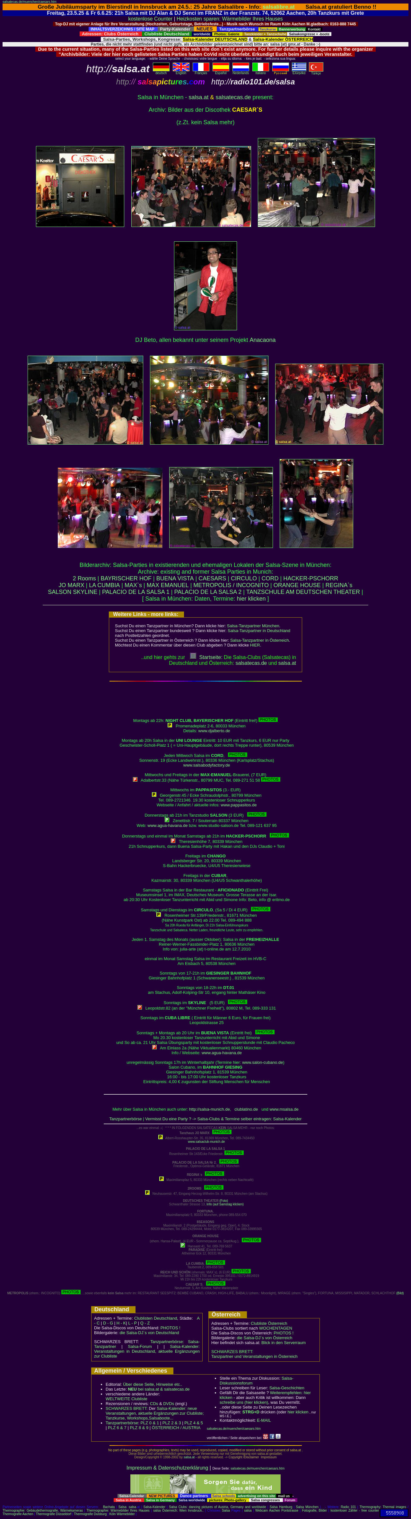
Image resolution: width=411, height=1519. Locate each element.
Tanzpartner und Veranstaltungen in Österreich (254, 1356)
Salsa (122, 1507)
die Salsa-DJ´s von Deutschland (149, 1332)
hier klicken (251, 598)
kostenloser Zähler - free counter (355, 1510)
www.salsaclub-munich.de (206, 1141)
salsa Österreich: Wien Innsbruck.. (178, 1510)
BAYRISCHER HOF (126, 578)
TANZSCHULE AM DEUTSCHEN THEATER (303, 592)
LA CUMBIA (104, 585)
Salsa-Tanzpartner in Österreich (259, 640)
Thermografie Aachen (18, 1514)
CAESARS (212, 578)
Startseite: (206, 657)
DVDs (168, 1403)
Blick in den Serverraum (283, 1342)
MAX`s (133, 585)
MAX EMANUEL (168, 585)
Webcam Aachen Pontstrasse (276, 1510)
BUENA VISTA (175, 578)
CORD (270, 578)
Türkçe (316, 72)
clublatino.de (246, 1109)
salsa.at (198, 97)
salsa (132, 1507)
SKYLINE (85, 592)
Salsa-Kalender (154, 1507)
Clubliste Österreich (269, 1323)
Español (221, 71)
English (181, 71)
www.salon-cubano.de (262, 1062)
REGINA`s (338, 585)
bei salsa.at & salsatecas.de (158, 1389)
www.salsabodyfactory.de (206, 765)
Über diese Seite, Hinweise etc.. (152, 1384)
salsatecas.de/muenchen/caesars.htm (30, 2)
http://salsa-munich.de (209, 1109)
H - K (121, 1323)
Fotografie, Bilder (314, 1510)
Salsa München (307, 1507)
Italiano (260, 71)
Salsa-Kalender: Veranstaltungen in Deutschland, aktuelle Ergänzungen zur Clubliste (147, 1351)
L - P (132, 1323)
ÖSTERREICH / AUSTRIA (176, 1427)
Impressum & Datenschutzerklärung (167, 1468)
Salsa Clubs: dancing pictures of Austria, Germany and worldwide (217, 1507)
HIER (255, 645)
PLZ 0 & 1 (149, 1422)
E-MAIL (264, 1420)
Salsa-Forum (140, 1346)
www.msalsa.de (283, 1109)
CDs (154, 1403)
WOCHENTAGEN (275, 1328)
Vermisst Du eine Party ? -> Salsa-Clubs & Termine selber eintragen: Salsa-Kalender (223, 1118)
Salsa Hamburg (281, 1507)
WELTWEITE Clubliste (126, 1398)
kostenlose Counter (150, 19)
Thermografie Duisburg (90, 1514)
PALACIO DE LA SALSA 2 (208, 592)
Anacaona (263, 340)
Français (201, 71)
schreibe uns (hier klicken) (244, 1402)
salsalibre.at (279, 7)
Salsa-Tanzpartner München (253, 625)
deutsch (161, 71)
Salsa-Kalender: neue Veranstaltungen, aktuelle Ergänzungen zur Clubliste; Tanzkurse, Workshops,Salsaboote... (155, 1413)
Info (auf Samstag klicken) (225, 1204)
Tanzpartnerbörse (125, 1118)
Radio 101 (348, 1507)
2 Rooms (84, 578)
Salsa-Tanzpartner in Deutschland (259, 630)
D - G (108, 1323)
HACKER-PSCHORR (310, 578)
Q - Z (145, 1323)
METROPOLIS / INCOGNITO (231, 585)
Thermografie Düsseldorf (53, 1514)
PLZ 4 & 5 (193, 1422)
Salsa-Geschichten (286, 1387)
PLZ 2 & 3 (171, 1422)
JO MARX (71, 585)
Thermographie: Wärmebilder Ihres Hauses (118, 1510)
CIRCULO (244, 578)
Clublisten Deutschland (155, 1318)
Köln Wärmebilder (122, 1514)
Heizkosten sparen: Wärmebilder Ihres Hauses (230, 19)
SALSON (59, 592)
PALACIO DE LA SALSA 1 (136, 592)
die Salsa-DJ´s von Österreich (265, 1337)
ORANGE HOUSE (297, 585)
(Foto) (224, 1200)
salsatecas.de (233, 97)
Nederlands (240, 71)
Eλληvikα (299, 71)
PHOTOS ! (170, 1327)
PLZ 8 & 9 (139, 1427)
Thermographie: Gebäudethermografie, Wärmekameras (43, 1510)
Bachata (109, 1507)
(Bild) (400, 1293)
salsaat (287, 663)
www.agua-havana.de (167, 825)
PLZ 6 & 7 (117, 1427)
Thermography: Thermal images (383, 1507)
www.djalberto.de (214, 730)
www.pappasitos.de (239, 805)
